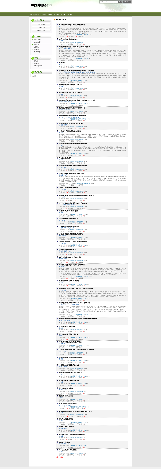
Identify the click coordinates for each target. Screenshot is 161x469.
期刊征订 (70, 14)
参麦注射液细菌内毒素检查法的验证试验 (71, 234)
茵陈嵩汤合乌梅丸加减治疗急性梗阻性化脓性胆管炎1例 (75, 411)
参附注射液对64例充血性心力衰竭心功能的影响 (73, 203)
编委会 (50, 14)
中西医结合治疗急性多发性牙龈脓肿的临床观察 (73, 166)
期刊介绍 (36, 14)
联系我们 (63, 14)
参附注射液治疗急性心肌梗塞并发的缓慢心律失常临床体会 (76, 195)
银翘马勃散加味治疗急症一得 (68, 403)
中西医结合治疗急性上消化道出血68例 (70, 92)
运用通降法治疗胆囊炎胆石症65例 (69, 380)
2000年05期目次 (61, 19)
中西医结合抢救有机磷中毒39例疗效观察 (71, 123)
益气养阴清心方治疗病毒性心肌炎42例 (70, 85)
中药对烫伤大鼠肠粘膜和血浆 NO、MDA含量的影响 (74, 303)
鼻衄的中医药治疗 (64, 442)
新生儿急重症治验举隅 (66, 419)
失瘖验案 (62, 63)
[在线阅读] (82, 34)
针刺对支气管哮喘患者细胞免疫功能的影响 (72, 25)
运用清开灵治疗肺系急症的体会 (68, 188)
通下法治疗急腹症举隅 (66, 388)
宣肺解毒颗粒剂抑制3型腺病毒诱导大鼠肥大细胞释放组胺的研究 (78, 319)
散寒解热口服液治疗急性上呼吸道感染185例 (72, 108)
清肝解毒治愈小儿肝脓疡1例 (67, 249)
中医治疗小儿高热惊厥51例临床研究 (70, 131)
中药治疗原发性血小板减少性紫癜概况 (70, 342)
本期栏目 (36, 44)
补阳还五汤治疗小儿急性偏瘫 (68, 450)
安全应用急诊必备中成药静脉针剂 (69, 226)
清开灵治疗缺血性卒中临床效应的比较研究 (72, 173)
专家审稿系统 (41, 27)
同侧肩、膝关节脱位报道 (66, 427)
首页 (31, 14)
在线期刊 (38, 37)
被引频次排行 (37, 42)
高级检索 (36, 49)
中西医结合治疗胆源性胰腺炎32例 (69, 365)
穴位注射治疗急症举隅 (66, 396)
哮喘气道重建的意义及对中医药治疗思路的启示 (73, 242)
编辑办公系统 (41, 30)
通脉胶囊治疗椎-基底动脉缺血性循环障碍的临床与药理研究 (76, 70)
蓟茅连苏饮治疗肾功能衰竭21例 (68, 39)
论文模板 (36, 63)
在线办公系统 (39, 20)
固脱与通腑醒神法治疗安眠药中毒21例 (70, 373)
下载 (87, 34)
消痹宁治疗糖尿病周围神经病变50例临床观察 (72, 115)
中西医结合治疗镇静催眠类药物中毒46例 (71, 357)
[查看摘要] (77, 34)
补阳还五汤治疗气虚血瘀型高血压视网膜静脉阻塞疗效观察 (76, 349)
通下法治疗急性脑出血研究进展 (68, 334)
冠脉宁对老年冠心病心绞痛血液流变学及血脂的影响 (74, 47)
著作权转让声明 (38, 66)
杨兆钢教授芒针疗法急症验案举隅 (69, 281)
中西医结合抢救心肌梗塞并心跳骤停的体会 (72, 434)
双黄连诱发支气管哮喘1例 (67, 326)
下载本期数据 (59, 457)
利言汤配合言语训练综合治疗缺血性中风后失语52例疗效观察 (77, 100)
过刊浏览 (36, 47)
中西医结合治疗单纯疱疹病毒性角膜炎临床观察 (73, 144)
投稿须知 (36, 61)
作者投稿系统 (41, 24)
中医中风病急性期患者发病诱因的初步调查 (72, 265)
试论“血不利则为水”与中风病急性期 (70, 257)
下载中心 (38, 58)
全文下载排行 (37, 52)
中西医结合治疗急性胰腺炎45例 (68, 218)
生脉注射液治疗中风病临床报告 (68, 211)
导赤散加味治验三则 (65, 158)
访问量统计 (39, 72)
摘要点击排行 (37, 39)
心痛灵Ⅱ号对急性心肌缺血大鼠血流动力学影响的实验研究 (76, 288)
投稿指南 (43, 14)
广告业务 (56, 14)
